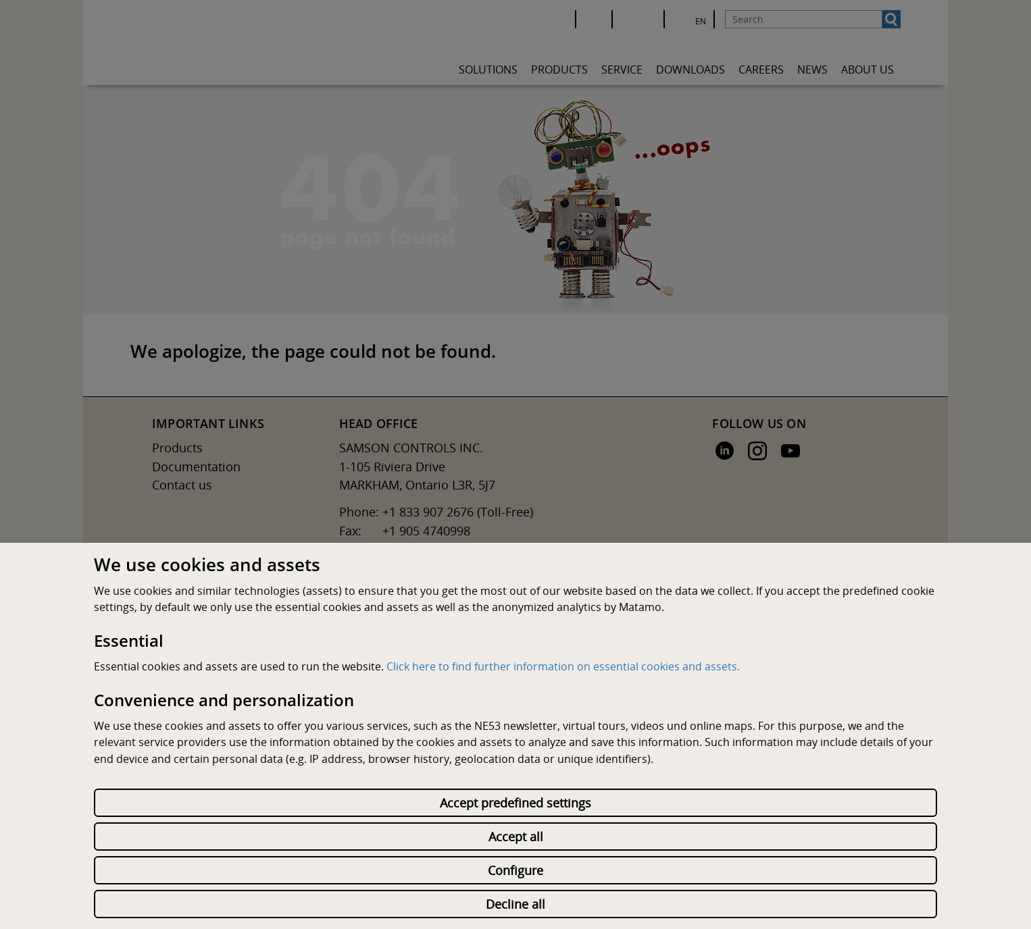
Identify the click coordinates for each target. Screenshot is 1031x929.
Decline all (515, 904)
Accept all (515, 836)
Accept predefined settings (515, 803)
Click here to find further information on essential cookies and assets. (563, 666)
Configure (515, 870)
